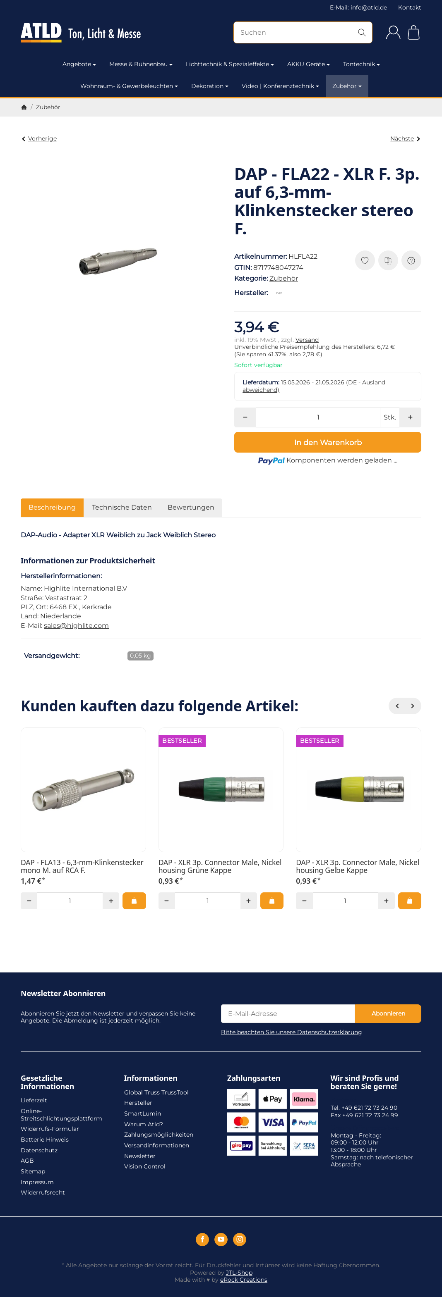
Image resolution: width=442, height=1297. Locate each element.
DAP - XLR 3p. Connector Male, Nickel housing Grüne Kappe (220, 866)
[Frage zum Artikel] (411, 260)
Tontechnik (361, 64)
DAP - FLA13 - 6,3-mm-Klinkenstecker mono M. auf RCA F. (82, 866)
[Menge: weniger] (245, 417)
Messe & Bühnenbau (141, 64)
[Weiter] (413, 706)
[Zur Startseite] (81, 32)
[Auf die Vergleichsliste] (388, 260)
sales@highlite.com (76, 625)
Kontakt (409, 7)
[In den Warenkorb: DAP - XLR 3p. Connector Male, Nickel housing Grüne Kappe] (271, 900)
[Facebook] (202, 1239)
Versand (307, 339)
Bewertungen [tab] (191, 507)
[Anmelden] (393, 32)
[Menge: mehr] (410, 417)
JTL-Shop (239, 1272)
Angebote (79, 64)
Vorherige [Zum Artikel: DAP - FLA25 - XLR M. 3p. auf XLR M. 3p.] (39, 138)
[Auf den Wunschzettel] (365, 260)
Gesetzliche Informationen (47, 1082)
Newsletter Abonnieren (63, 993)
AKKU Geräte (308, 64)
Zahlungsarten (254, 1078)
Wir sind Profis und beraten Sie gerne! (365, 1082)
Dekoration (209, 86)
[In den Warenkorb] (327, 442)
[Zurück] (397, 706)
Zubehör (347, 86)
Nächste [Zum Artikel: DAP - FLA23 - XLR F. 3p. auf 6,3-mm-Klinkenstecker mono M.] (405, 138)
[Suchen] (302, 32)
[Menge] (318, 417)
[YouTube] (221, 1239)
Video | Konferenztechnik (280, 86)
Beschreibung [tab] (52, 507)
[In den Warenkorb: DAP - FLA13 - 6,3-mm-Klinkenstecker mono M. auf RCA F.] (134, 900)
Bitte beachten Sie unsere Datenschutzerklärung (291, 1032)
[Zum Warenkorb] (413, 32)
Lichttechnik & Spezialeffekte (230, 64)
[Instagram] (239, 1239)
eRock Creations (243, 1279)
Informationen (151, 1078)
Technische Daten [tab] (122, 507)
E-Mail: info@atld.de (358, 7)
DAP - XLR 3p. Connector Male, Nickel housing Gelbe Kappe (357, 866)
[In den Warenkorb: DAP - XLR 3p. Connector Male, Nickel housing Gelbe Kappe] (409, 900)
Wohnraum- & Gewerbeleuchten (129, 86)
